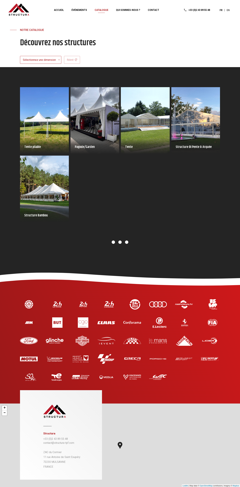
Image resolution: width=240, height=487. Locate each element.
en (228, 10)
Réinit (72, 59)
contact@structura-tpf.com (58, 442)
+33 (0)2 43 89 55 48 (55, 438)
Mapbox (236, 486)
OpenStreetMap (206, 486)
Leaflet (185, 486)
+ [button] (5, 408)
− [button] (5, 413)
